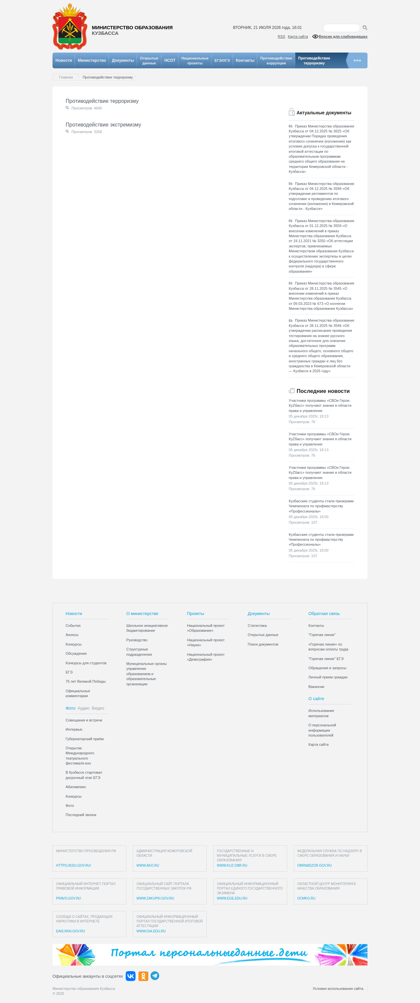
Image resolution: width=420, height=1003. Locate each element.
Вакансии (316, 687)
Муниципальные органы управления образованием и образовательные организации (146, 674)
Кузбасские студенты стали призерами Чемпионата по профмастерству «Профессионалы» (321, 506)
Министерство (92, 60)
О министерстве (142, 613)
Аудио (84, 708)
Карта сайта (298, 36)
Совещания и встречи (84, 720)
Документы (123, 60)
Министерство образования (132, 30)
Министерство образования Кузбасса (83, 989)
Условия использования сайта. (338, 989)
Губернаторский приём (85, 739)
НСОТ (170, 60)
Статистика (257, 625)
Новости (63, 60)
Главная (67, 77)
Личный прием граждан (327, 677)
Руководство (136, 640)
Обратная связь (324, 613)
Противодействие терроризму (102, 101)
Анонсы (72, 635)
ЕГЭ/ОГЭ (222, 60)
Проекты (195, 613)
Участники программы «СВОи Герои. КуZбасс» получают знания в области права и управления (320, 406)
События (73, 625)
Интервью (74, 729)
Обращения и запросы (327, 668)
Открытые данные (263, 635)
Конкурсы (73, 644)
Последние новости (323, 391)
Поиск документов (263, 644)
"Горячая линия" (322, 635)
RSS (281, 36)
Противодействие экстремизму (103, 124)
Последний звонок (81, 815)
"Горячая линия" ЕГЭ (326, 659)
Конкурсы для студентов (86, 663)
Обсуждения (76, 653)
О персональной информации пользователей (322, 730)
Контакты (245, 60)
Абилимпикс (76, 787)
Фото (70, 708)
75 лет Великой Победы (86, 681)
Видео (98, 708)
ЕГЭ (69, 672)
